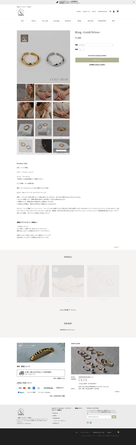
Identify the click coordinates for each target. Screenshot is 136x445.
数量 (76, 49)
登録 (113, 417)
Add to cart (97, 60)
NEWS (94, 11)
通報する (116, 247)
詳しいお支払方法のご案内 (57, 396)
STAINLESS (102, 21)
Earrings (57, 21)
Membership (102, 11)
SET (113, 21)
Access (117, 391)
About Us (86, 11)
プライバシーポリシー (85, 432)
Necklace (68, 21)
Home (79, 11)
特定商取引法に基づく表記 (98, 432)
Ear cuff (45, 21)
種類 (76, 45)
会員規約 (109, 432)
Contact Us (56, 423)
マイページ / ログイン (60, 420)
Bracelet (91, 21)
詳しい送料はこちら (59, 378)
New (22, 21)
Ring (79, 21)
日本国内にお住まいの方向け (97, 64)
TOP (76, 432)
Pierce (34, 21)
